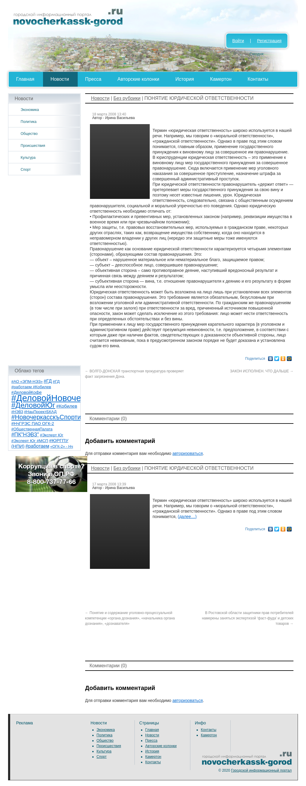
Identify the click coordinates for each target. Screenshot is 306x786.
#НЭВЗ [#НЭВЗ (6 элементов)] (17, 412)
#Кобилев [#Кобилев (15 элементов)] (66, 406)
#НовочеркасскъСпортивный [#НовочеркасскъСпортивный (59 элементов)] (53, 417)
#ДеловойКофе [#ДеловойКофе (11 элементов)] (26, 392)
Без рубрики (126, 98)
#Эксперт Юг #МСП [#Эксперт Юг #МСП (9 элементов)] (29, 440)
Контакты (258, 79)
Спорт (26, 169)
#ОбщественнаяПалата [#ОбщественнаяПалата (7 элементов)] (32, 429)
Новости (60, 79)
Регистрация (269, 40)
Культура (28, 158)
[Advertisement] (44, 270)
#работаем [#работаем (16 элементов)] (37, 446)
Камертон (221, 79)
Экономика (30, 110)
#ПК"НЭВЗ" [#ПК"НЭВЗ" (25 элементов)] (25, 435)
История (184, 79)
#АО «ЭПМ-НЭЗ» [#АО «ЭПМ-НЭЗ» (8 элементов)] (27, 381)
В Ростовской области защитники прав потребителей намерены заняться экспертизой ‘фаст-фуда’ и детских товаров (247, 618)
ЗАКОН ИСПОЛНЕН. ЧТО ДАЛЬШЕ (261, 371)
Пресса (93, 79)
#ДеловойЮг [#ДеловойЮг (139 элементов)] (33, 405)
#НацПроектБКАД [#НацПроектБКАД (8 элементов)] (40, 411)
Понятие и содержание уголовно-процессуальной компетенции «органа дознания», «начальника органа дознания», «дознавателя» (130, 618)
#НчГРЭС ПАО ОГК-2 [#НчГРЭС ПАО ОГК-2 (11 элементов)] (32, 423)
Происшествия (33, 146)
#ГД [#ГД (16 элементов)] (48, 381)
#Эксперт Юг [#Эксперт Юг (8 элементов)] (51, 435)
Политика (28, 122)
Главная (25, 79)
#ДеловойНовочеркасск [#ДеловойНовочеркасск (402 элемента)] (59, 398)
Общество (29, 134)
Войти (238, 40)
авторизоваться (187, 453)
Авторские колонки (138, 79)
